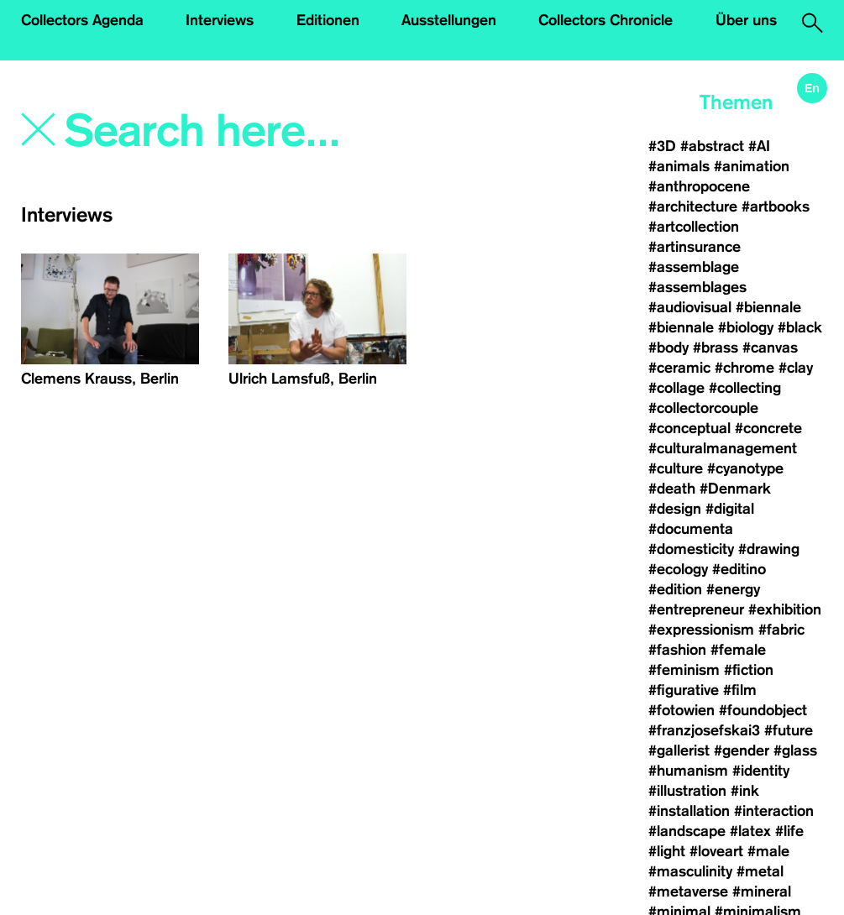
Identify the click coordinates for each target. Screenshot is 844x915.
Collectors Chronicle (605, 20)
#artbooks (776, 206)
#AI (759, 146)
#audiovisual (689, 307)
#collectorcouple (703, 408)
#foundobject (763, 710)
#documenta (690, 528)
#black (800, 327)
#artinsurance (694, 246)
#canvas (770, 347)
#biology (745, 327)
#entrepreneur (696, 609)
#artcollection (693, 226)
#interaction (774, 810)
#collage (676, 387)
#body (668, 347)
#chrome (744, 367)
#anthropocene (699, 186)
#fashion (677, 649)
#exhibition (784, 609)
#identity (760, 770)
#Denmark (735, 488)
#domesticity (691, 549)
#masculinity (690, 871)
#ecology (678, 569)
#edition (675, 589)
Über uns (746, 20)
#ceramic (679, 367)
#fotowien (681, 710)
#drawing (768, 549)
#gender (741, 750)
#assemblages (697, 287)
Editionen (327, 20)
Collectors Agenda (82, 20)
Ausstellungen (448, 20)
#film (740, 690)
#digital (729, 508)
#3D (662, 146)
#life (789, 831)
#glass (795, 750)
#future (788, 730)
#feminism (684, 669)
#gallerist (679, 750)
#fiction (748, 669)
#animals (679, 166)
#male (768, 851)
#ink (745, 790)
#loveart (716, 851)
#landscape (687, 831)
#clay (795, 367)
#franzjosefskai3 (704, 730)
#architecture (692, 206)
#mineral (761, 891)
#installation (689, 810)
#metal (760, 871)
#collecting (745, 387)
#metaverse (688, 891)
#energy (733, 589)
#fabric (781, 629)
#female (738, 649)
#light (666, 851)
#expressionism (701, 629)
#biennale (768, 307)
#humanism (688, 770)
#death (671, 488)
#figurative (683, 690)
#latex (750, 831)
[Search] (242, 132)
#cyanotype (745, 468)
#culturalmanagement (722, 448)
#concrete (768, 428)
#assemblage (693, 266)
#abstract (712, 146)
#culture (675, 468)
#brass (715, 347)
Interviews (220, 20)
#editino (739, 569)
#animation (751, 166)
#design (674, 508)
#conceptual (689, 428)
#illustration (687, 790)
